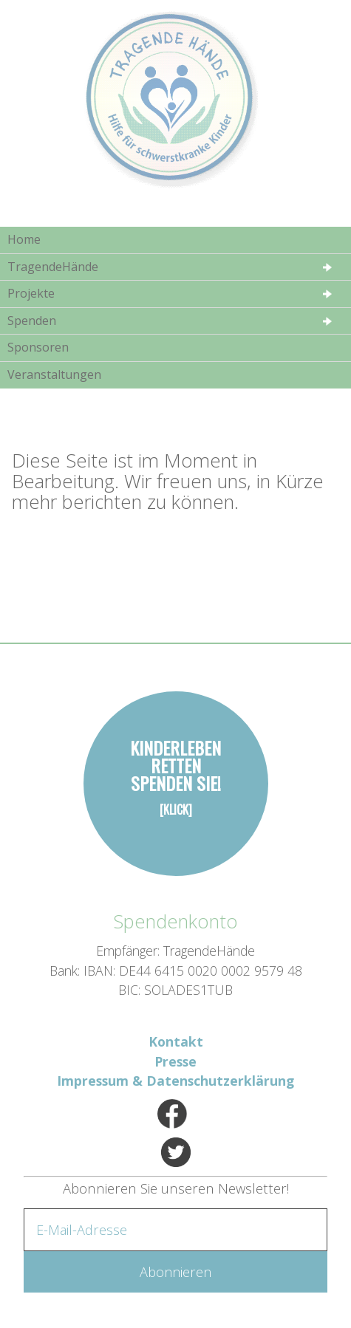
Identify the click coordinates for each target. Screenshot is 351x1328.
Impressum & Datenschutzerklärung (175, 1080)
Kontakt (176, 1041)
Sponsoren (38, 347)
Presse (175, 1061)
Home (24, 239)
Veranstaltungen (54, 374)
